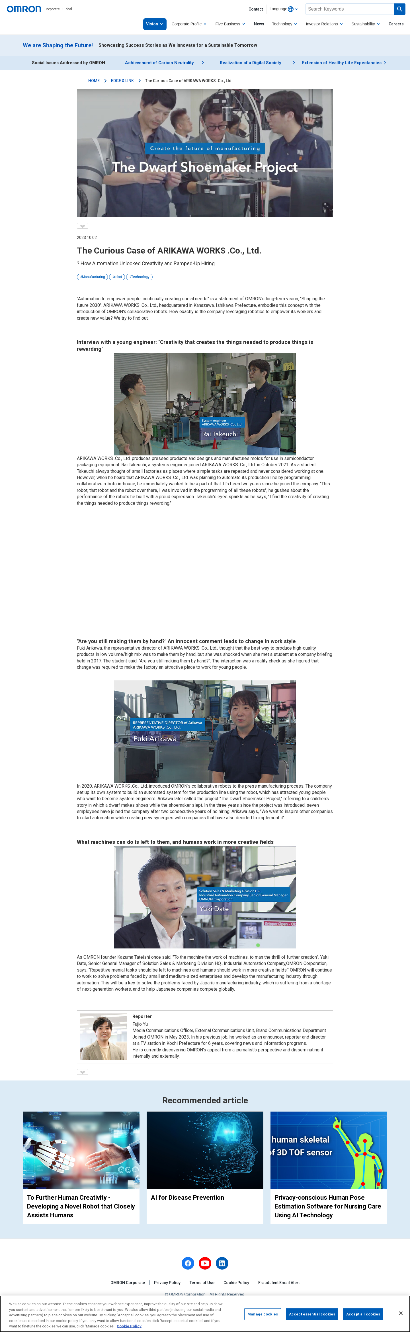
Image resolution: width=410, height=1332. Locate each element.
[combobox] (283, 9)
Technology (140, 277)
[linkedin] (222, 1263)
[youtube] (205, 1263)
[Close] (401, 1313)
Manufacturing (93, 277)
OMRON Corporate (127, 1282)
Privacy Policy (167, 1282)
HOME (94, 80)
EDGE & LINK (122, 80)
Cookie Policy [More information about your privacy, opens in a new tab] (129, 1326)
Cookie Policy (236, 1282)
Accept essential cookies (312, 1314)
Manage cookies (262, 1314)
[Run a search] (399, 9)
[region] (205, 1313)
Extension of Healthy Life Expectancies (342, 62)
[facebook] (188, 1263)
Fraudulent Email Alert (279, 1282)
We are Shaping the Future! (58, 45)
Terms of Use (202, 1282)
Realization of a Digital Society (250, 62)
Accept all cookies (363, 1314)
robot (118, 277)
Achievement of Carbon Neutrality (159, 62)
